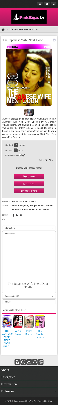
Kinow (50, 401)
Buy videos (29, 176)
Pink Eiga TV (29, 17)
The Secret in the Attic (40, 334)
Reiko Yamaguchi (20, 205)
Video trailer (29, 234)
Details (29, 302)
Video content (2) (29, 296)
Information (29, 228)
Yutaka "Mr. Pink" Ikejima (24, 201)
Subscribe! (29, 184)
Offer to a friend (29, 190)
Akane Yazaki (42, 209)
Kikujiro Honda (37, 205)
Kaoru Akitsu (28, 209)
